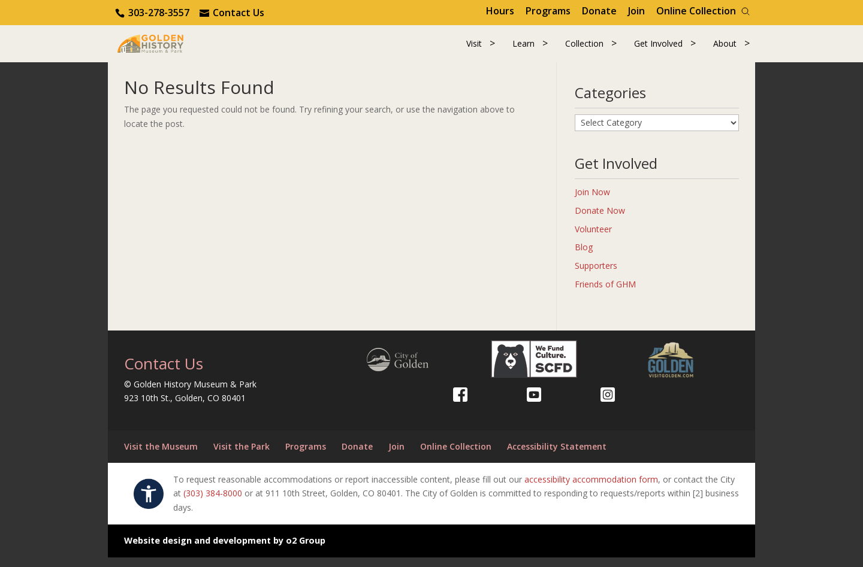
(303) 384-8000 (212, 503)
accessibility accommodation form (591, 489)
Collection (584, 48)
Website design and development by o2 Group (224, 550)
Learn (523, 48)
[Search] (745, 11)
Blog (584, 257)
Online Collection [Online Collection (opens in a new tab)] (696, 10)
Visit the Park (241, 456)
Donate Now (600, 220)
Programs (548, 10)
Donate (599, 10)
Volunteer (593, 238)
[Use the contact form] (232, 12)
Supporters (596, 275)
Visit (474, 48)
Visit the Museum (161, 456)
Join (636, 10)
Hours (500, 10)
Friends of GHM (605, 294)
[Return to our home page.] (168, 47)
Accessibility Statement (556, 456)
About (725, 48)
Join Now (592, 202)
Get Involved (658, 48)
